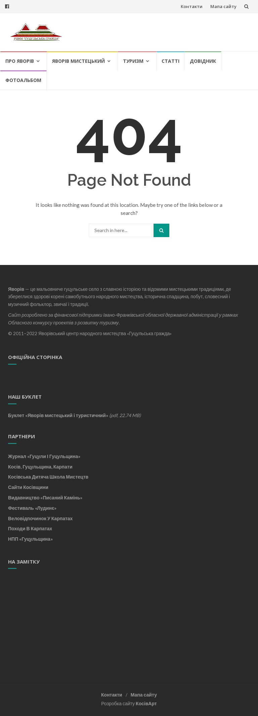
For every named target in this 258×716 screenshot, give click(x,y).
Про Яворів (19, 61)
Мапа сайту (223, 6)
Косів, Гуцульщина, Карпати (40, 466)
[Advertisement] (50, 618)
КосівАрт (146, 703)
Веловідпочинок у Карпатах (40, 518)
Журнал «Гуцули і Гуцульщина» (44, 456)
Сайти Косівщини (28, 487)
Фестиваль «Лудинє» (32, 508)
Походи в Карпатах (30, 528)
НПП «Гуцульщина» (30, 539)
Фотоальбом (23, 80)
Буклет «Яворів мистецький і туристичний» (58, 415)
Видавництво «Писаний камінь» (45, 497)
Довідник (203, 61)
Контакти (192, 6)
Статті (170, 61)
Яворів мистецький (78, 61)
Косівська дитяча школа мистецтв (48, 477)
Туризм (133, 61)
